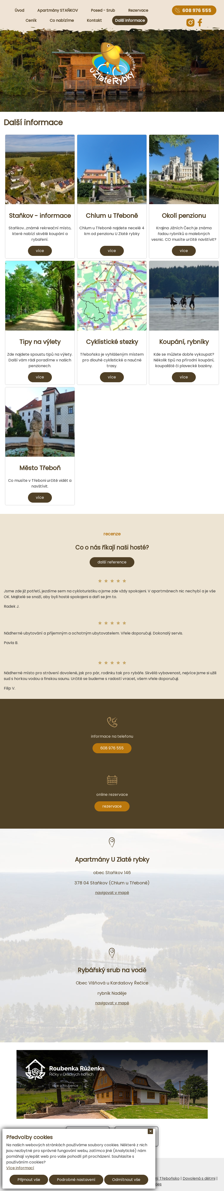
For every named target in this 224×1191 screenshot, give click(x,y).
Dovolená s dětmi (199, 1178)
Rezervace (138, 10)
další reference (112, 562)
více (40, 250)
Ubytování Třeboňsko (159, 1178)
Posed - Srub (103, 10)
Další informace (130, 20)
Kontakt (94, 20)
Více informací (20, 1168)
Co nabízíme (62, 20)
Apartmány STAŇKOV (57, 10)
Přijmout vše (28, 1179)
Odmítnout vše (126, 1179)
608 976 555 (112, 748)
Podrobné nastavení (76, 1179)
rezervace (112, 806)
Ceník (31, 20)
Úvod (19, 10)
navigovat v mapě (112, 892)
